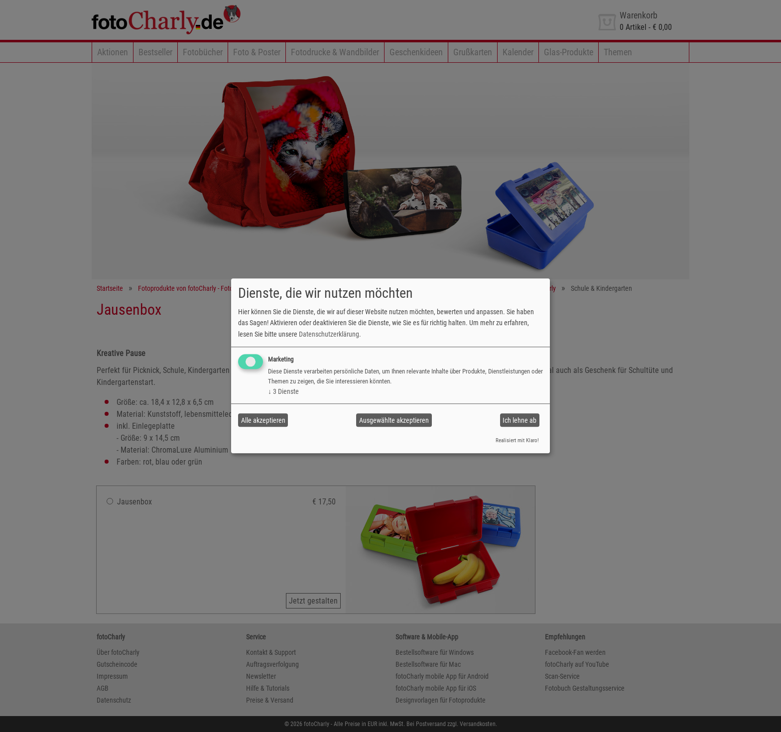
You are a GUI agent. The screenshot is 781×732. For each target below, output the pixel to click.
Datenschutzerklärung (329, 334)
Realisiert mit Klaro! (517, 440)
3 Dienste (283, 391)
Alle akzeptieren (263, 420)
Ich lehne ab (519, 420)
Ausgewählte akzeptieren (394, 420)
